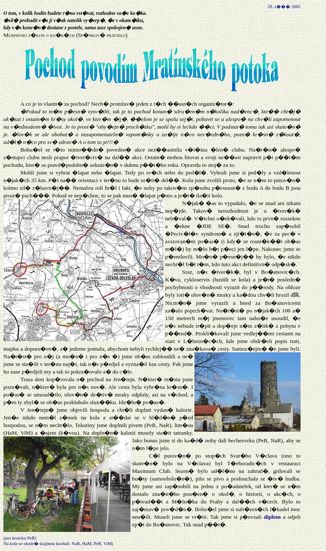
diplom (272, 517)
